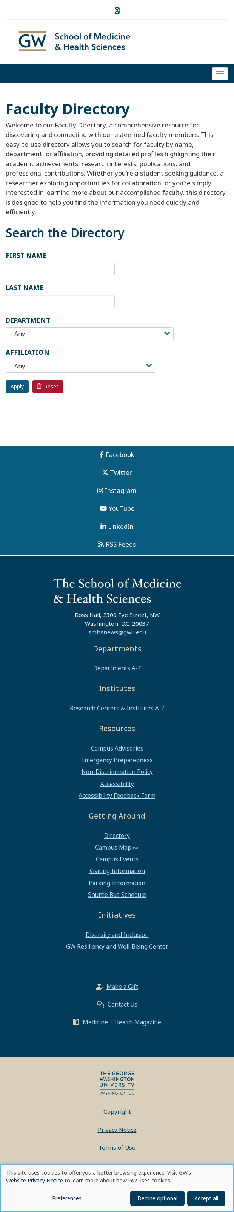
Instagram (121, 492)
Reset (47, 388)
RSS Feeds (121, 546)
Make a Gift (122, 989)
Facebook (120, 456)
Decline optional (157, 1198)
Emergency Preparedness (117, 762)
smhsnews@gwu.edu (117, 634)
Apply (17, 388)
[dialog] (117, 1188)
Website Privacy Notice (34, 1180)
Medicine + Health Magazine (122, 1025)
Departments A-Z (117, 670)
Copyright (117, 1114)
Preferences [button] (67, 1198)
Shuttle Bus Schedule (117, 897)
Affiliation (27, 355)
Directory (117, 838)
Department (28, 322)
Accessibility (117, 786)
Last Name (24, 290)
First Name (26, 257)
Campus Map (113, 849)
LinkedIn (121, 528)
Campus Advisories (117, 750)
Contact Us (122, 1007)
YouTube (122, 511)
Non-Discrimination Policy (117, 774)
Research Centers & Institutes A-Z (117, 710)
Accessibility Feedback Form (117, 798)
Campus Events (117, 861)
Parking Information (117, 885)
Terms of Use (117, 1150)
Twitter (121, 475)
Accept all (206, 1198)
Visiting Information (117, 873)
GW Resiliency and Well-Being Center (117, 949)
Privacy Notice (117, 1132)
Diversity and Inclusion (117, 937)
